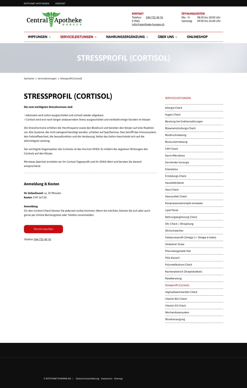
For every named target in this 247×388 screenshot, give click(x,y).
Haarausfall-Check (176, 196)
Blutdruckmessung (175, 134)
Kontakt (60, 3)
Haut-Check (172, 189)
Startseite (29, 78)
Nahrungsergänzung (125, 37)
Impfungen (37, 37)
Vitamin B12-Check (176, 298)
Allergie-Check (173, 107)
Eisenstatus (171, 169)
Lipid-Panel (171, 210)
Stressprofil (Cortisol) (177, 285)
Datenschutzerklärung (87, 378)
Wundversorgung (175, 319)
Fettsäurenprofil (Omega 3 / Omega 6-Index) (190, 237)
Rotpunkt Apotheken (36, 3)
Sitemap (118, 378)
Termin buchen (43, 229)
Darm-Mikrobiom (175, 155)
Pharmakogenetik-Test (178, 250)
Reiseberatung (173, 278)
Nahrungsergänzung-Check (181, 216)
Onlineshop (197, 37)
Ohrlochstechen (174, 230)
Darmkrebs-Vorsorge (177, 162)
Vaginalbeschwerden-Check (181, 291)
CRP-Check (171, 148)
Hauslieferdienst (174, 182)
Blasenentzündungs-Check (180, 128)
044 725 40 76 (154, 17)
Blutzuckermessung (176, 141)
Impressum (106, 378)
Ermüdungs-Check (175, 175)
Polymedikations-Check (178, 264)
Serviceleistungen (76, 37)
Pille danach (172, 257)
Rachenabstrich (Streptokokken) (183, 271)
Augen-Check (173, 114)
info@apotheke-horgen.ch (148, 24)
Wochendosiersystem (177, 312)
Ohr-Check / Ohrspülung (179, 223)
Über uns (166, 37)
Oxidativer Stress (174, 244)
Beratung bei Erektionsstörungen (184, 121)
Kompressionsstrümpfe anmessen (184, 203)
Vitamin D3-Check (175, 305)
